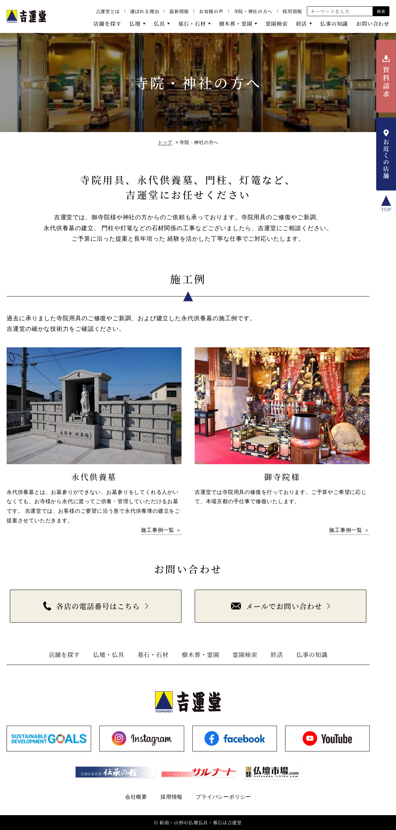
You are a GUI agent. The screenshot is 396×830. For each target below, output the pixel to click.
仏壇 (135, 23)
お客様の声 (211, 11)
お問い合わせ (372, 23)
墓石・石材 (192, 23)
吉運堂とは (108, 11)
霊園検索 (276, 23)
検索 (381, 11)
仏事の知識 (334, 23)
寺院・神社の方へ (253, 11)
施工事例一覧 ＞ (161, 530)
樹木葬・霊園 (235, 23)
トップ (165, 142)
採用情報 (292, 11)
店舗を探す (107, 23)
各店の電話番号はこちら (91, 606)
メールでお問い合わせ (276, 606)
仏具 (159, 23)
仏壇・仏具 (108, 654)
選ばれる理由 (144, 11)
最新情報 (179, 11)
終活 (301, 23)
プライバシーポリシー (223, 797)
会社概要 (136, 797)
